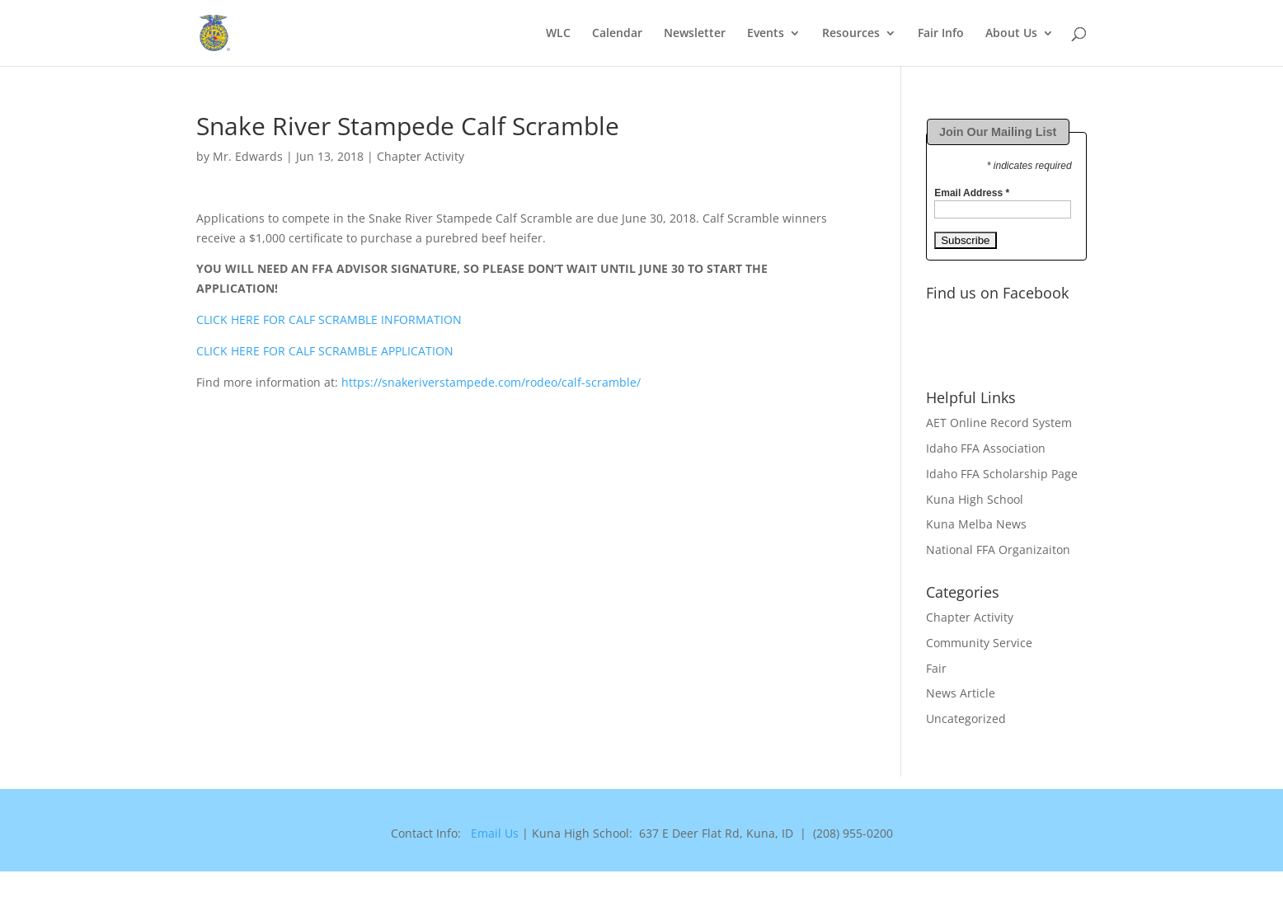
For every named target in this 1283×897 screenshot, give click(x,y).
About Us (1011, 33)
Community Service (979, 642)
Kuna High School (974, 499)
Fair (936, 668)
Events (765, 33)
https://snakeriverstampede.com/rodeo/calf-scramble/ (491, 382)
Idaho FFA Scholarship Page (1002, 473)
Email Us (495, 833)
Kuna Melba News (976, 524)
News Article (960, 693)
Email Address (971, 193)
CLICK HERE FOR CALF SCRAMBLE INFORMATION (329, 319)
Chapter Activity (420, 156)
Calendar (617, 33)
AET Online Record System (999, 422)
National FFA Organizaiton (998, 549)
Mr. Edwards (248, 156)
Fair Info (941, 33)
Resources (851, 33)
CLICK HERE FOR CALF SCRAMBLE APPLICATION (325, 351)
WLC (558, 33)
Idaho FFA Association (986, 448)
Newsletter (695, 33)
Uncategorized (966, 718)
